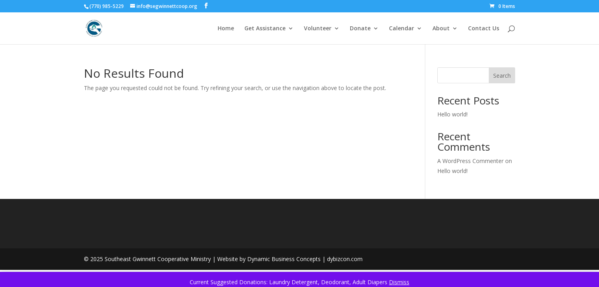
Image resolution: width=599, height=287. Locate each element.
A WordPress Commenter (470, 161)
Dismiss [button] (399, 282)
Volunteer (317, 29)
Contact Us (483, 29)
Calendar (401, 29)
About (441, 29)
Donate (360, 29)
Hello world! (452, 114)
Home (226, 29)
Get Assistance (265, 29)
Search (502, 75)
